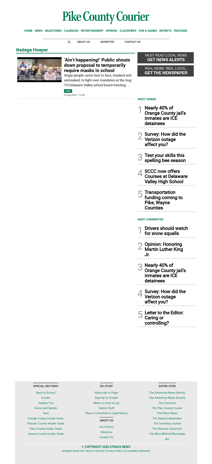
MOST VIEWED (146, 99)
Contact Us (133, 42)
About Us (83, 42)
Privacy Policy (114, 451)
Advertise (107, 42)
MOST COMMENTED (150, 219)
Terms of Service (94, 451)
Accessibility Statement (137, 451)
